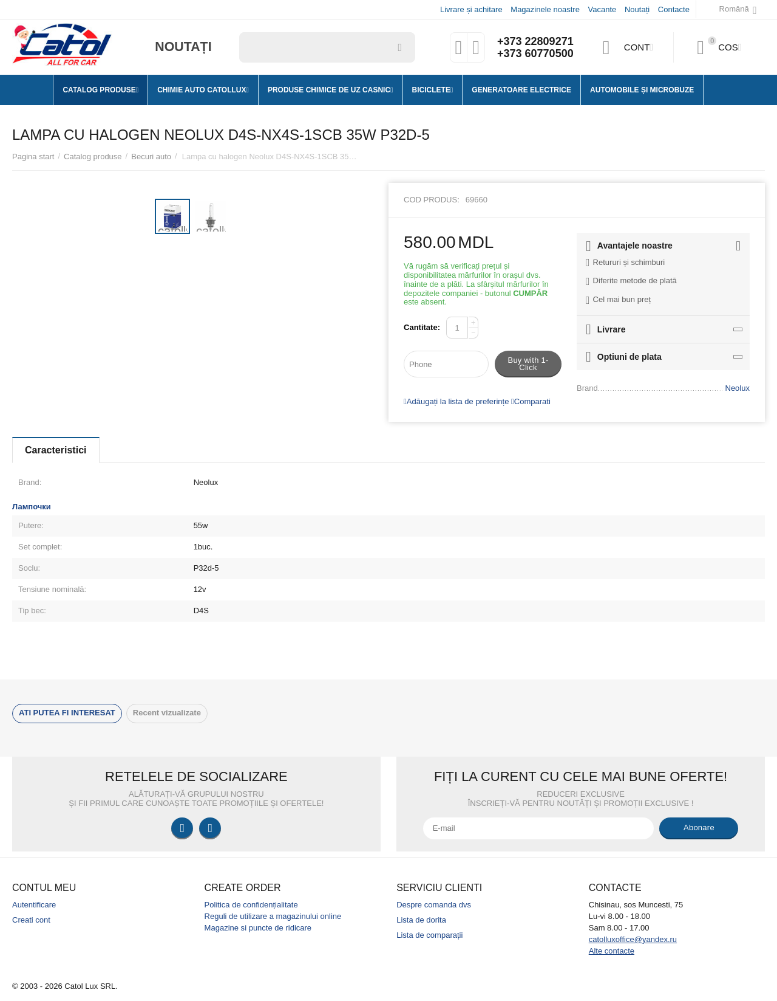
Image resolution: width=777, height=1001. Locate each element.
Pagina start (33, 156)
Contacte (674, 9)
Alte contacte (611, 950)
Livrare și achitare (471, 9)
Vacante (602, 9)
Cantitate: (422, 327)
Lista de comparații (429, 935)
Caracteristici (56, 450)
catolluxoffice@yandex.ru (633, 939)
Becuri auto (151, 156)
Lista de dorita (421, 919)
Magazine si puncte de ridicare (258, 927)
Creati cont (31, 919)
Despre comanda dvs (433, 904)
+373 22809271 (535, 41)
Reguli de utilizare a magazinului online (273, 916)
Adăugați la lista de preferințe (456, 401)
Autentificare (34, 904)
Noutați (637, 9)
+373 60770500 (535, 53)
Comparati (531, 401)
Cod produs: (432, 199)
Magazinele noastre (545, 9)
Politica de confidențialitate (251, 904)
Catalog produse (93, 156)
